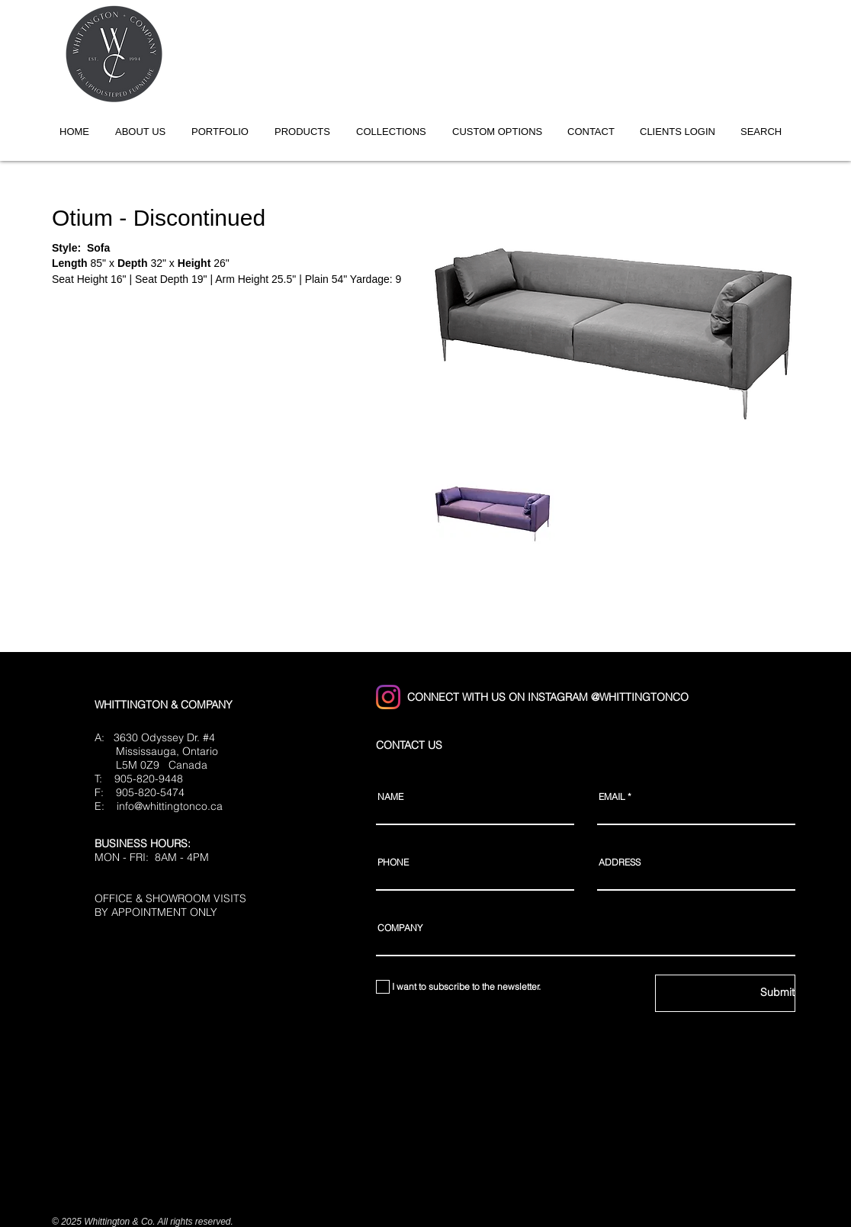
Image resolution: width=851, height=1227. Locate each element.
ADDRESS (620, 862)
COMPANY (399, 928)
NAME (390, 796)
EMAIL (612, 796)
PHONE (393, 862)
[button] (396, 131)
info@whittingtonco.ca (170, 806)
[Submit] (725, 993)
